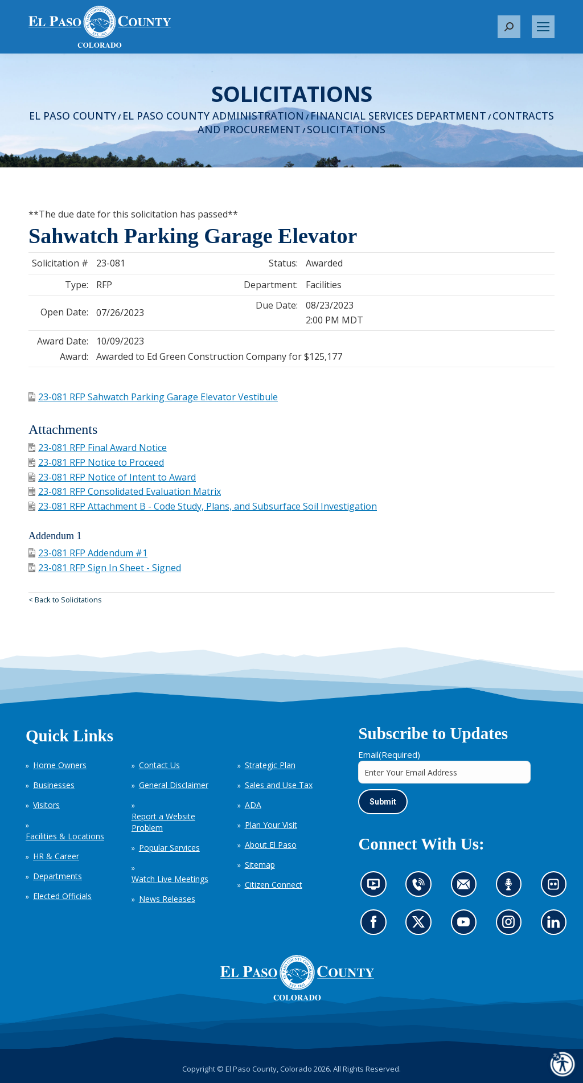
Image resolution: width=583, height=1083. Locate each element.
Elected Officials (62, 896)
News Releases (167, 898)
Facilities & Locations (65, 836)
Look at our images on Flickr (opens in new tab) (557, 888)
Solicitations (346, 129)
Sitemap (260, 864)
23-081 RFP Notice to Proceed (96, 462)
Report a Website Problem (163, 822)
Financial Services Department (398, 115)
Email (389, 754)
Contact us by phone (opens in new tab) (421, 888)
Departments (57, 876)
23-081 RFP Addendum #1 (87, 553)
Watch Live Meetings (170, 878)
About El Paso (271, 844)
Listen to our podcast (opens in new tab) (511, 888)
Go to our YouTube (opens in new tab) (466, 926)
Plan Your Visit (271, 824)
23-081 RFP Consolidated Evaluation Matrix (124, 491)
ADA (253, 804)
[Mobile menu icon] (543, 26)
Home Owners (60, 765)
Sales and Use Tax (279, 785)
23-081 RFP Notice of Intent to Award (112, 477)
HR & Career (56, 856)
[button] (509, 26)
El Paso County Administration (213, 115)
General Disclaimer (173, 785)
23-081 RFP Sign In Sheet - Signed (104, 567)
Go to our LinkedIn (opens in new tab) (556, 926)
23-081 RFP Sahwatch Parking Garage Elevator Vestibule (153, 397)
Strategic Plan (270, 765)
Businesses (54, 785)
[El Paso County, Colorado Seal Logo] (297, 977)
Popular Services (169, 847)
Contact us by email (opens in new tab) (467, 888)
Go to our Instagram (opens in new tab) (512, 926)
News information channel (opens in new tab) (377, 888)
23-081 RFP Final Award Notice (97, 447)
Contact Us (159, 765)
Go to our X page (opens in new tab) (421, 926)
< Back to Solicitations (65, 599)
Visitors (46, 804)
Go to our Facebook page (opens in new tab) (376, 926)
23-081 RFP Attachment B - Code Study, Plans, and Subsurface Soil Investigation (202, 506)
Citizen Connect (273, 884)
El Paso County (72, 115)
